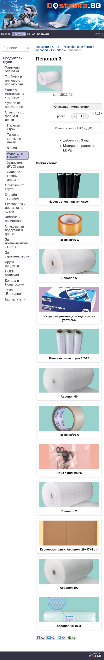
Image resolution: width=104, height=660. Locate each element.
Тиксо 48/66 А (69, 434)
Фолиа (12, 148)
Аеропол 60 (69, 396)
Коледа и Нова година (14, 282)
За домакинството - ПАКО (16, 243)
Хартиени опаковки (12, 69)
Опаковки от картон (14, 187)
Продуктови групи (13, 60)
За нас (31, 34)
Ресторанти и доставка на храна (15, 207)
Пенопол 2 (69, 511)
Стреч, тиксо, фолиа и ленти (15, 116)
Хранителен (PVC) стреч (16, 164)
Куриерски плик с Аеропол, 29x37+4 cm (69, 549)
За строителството (17, 254)
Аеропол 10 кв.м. (69, 626)
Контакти (43, 34)
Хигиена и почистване (14, 219)
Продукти (19, 34)
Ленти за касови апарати (14, 175)
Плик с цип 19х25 (69, 473)
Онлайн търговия (12, 196)
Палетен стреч (13, 127)
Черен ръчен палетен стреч (69, 201)
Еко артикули (15, 299)
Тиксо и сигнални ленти (14, 138)
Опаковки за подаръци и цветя (14, 230)
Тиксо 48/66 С (69, 239)
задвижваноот (96, 655)
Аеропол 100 (69, 587)
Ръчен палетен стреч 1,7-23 (69, 358)
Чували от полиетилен (14, 104)
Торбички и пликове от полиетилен (14, 80)
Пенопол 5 (69, 278)
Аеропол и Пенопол (15, 155)
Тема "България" (13, 292)
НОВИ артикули (12, 273)
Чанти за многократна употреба (14, 93)
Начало (6, 34)
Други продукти (12, 263)
